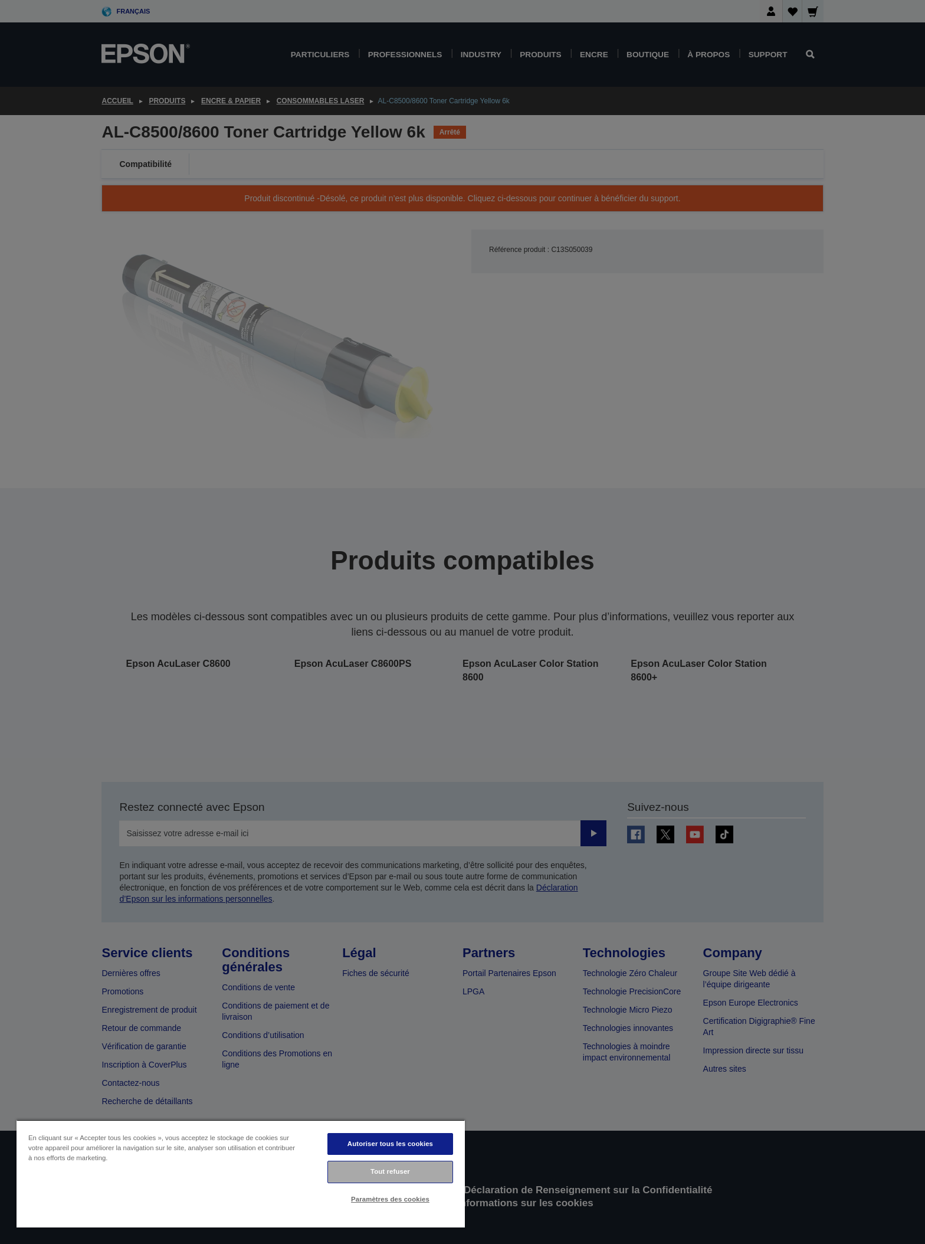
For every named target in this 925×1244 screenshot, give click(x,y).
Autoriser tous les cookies (390, 1143)
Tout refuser (390, 1171)
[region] (241, 1173)
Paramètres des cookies (390, 1199)
